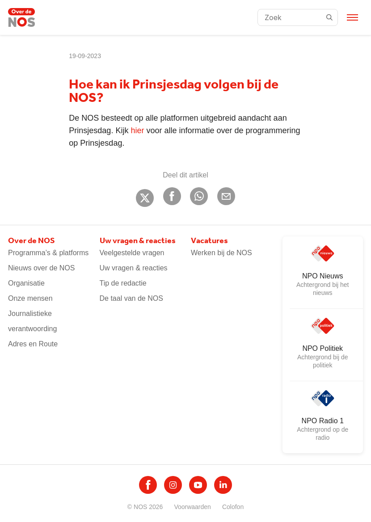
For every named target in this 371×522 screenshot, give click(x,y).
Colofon (233, 506)
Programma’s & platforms (48, 253)
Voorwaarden (192, 506)
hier (137, 130)
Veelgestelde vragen (132, 253)
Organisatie (26, 283)
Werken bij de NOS (221, 253)
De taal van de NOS (131, 298)
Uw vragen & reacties (134, 268)
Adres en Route (33, 344)
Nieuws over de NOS (41, 268)
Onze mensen (30, 298)
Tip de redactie (123, 283)
